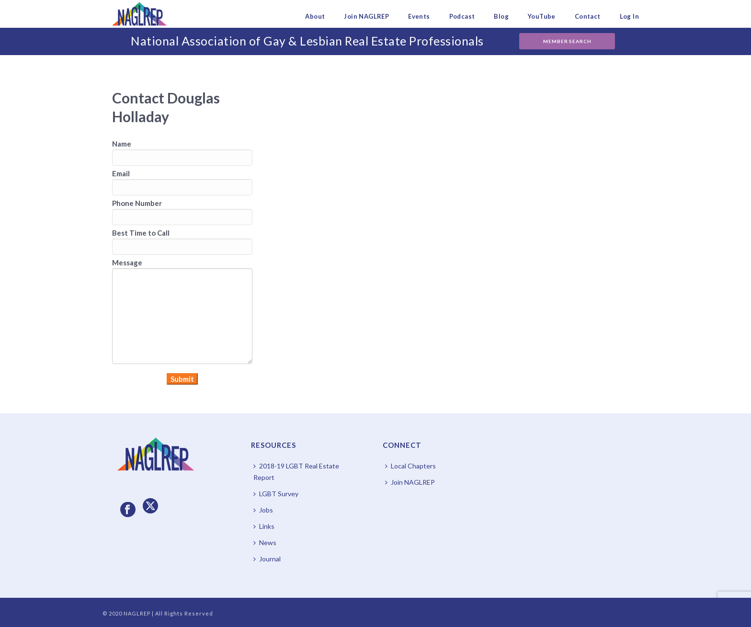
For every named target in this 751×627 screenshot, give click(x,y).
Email (121, 173)
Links (263, 526)
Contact (588, 16)
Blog (501, 16)
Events (419, 16)
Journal (267, 559)
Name (121, 143)
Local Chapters (410, 466)
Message (127, 262)
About (315, 16)
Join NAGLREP (366, 16)
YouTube (542, 16)
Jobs (263, 510)
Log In (629, 16)
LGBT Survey (275, 494)
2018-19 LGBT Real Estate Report (296, 471)
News (264, 542)
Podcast (462, 16)
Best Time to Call (141, 232)
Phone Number (137, 203)
